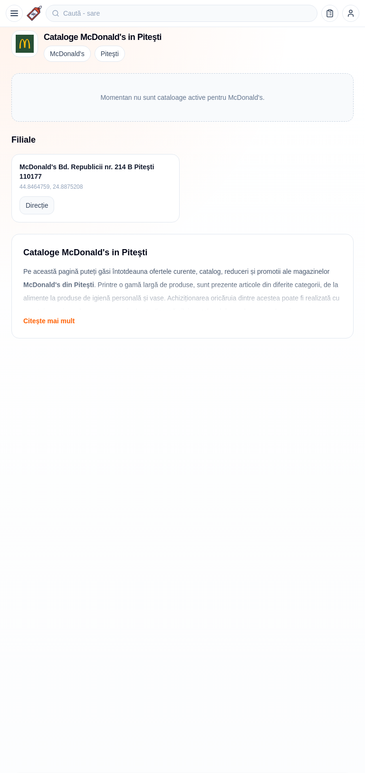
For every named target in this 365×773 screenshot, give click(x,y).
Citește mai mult (49, 321)
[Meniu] (14, 13)
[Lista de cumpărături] (329, 13)
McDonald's (67, 54)
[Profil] (350, 13)
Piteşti (110, 54)
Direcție (37, 205)
